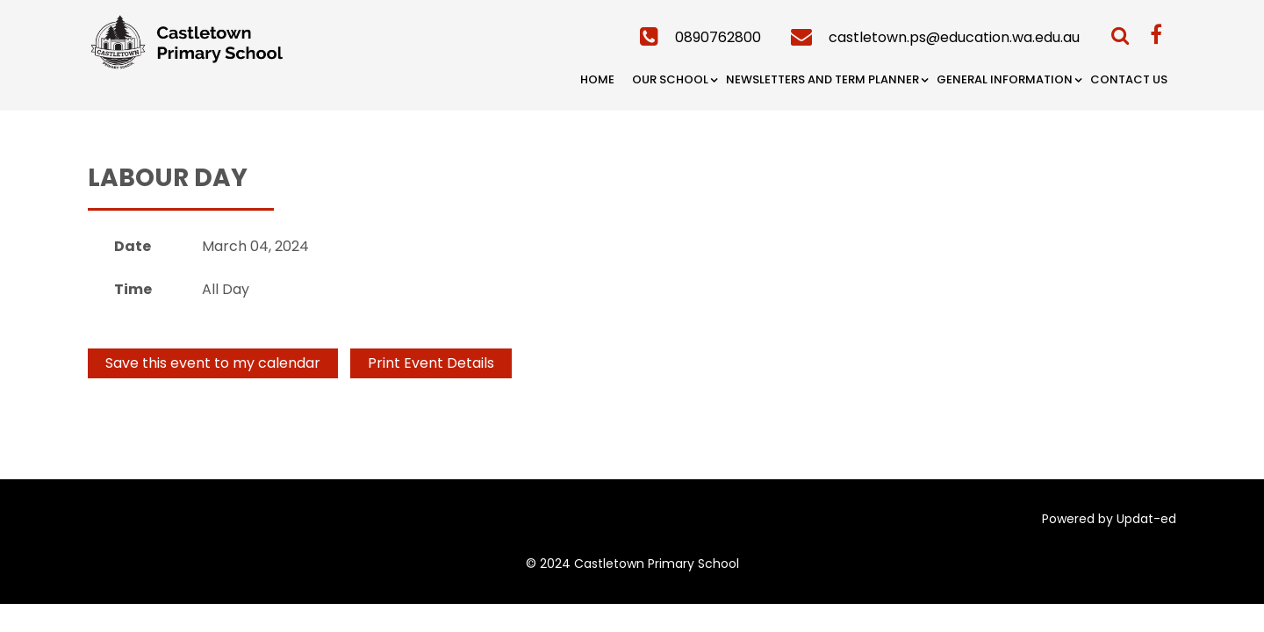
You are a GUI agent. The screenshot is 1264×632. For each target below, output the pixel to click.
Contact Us (1128, 79)
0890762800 (718, 37)
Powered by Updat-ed (1109, 519)
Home (597, 79)
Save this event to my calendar (212, 363)
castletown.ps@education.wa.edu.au (954, 37)
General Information (1005, 79)
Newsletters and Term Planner (822, 79)
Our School (670, 79)
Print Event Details (431, 363)
